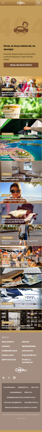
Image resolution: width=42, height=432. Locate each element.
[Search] (38, 3)
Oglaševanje (9, 387)
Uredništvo (23, 387)
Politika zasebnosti (13, 402)
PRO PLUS (35, 387)
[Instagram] (14, 378)
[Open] (3, 3)
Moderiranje (16, 392)
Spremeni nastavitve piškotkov (21, 397)
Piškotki (28, 392)
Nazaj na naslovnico (21, 65)
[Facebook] (3, 378)
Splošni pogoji (31, 402)
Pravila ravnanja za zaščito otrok (21, 407)
